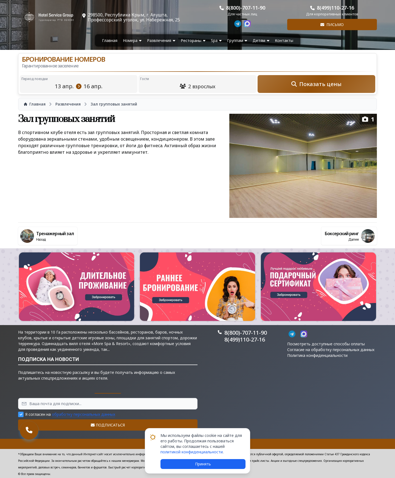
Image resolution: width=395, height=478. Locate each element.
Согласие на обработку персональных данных (330, 349)
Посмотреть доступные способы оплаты (326, 343)
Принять (203, 463)
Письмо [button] (332, 24)
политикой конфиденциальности (191, 451)
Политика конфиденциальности (317, 355)
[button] (76, 286)
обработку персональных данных (83, 414)
